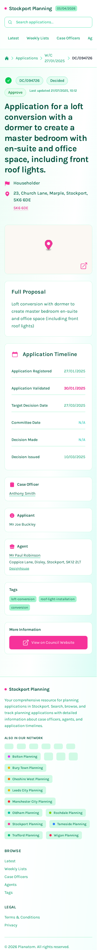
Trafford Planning (23, 835)
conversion (19, 607)
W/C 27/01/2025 (55, 58)
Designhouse (19, 568)
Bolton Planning (22, 756)
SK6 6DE (20, 208)
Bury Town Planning (25, 768)
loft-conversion (23, 599)
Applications (27, 58)
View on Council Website (48, 642)
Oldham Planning (23, 813)
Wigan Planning (64, 835)
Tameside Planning (69, 824)
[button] (48, 245)
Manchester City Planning (30, 801)
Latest (13, 38)
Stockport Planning (30, 8)
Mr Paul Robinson (24, 555)
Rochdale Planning (65, 813)
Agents (10, 884)
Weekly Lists (38, 38)
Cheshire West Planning (28, 779)
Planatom (26, 946)
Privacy (10, 925)
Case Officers (68, 38)
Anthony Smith (22, 493)
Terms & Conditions (22, 917)
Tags (8, 892)
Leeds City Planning (25, 790)
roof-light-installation (58, 599)
